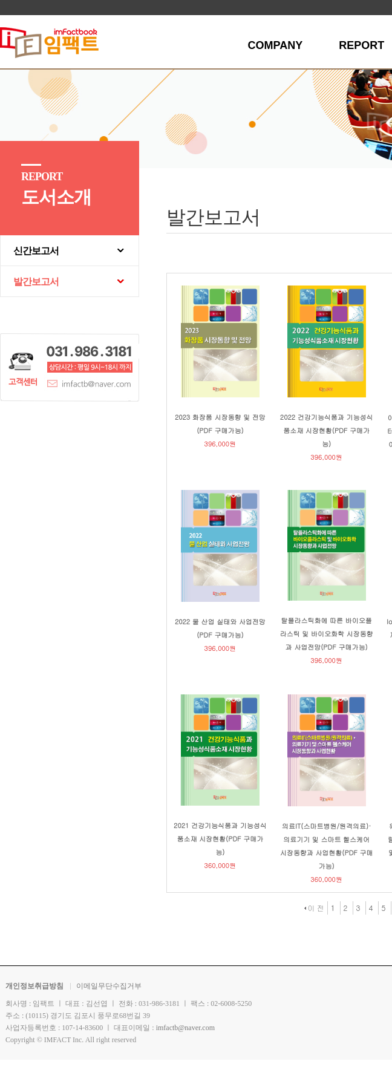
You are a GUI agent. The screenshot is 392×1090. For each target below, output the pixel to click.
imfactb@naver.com (185, 1027)
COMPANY (275, 45)
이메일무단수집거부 (109, 986)
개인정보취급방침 (34, 986)
